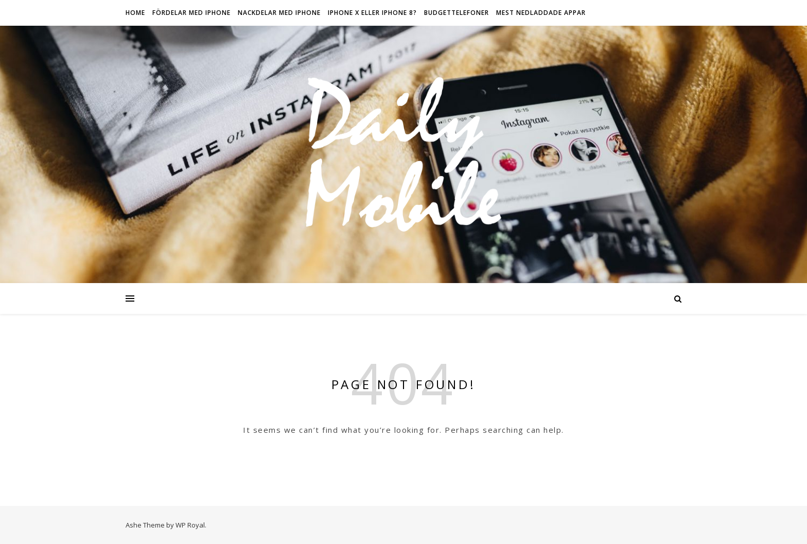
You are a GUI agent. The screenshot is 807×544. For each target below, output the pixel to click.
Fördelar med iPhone (191, 12)
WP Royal (190, 525)
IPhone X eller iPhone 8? (372, 12)
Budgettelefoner (456, 12)
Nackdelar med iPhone (279, 12)
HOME (135, 12)
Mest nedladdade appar (541, 12)
